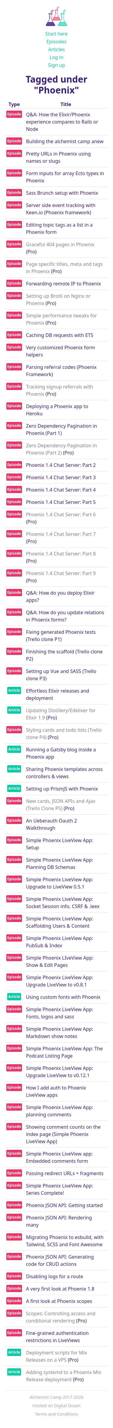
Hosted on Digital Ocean (57, 1405)
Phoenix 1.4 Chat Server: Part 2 (61, 465)
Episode (14, 114)
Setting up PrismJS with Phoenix (62, 788)
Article (14, 690)
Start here (56, 33)
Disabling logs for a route (54, 1276)
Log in (56, 57)
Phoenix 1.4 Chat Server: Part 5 (61, 502)
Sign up (56, 65)
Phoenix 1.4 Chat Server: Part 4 (61, 489)
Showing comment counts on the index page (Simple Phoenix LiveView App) (63, 1134)
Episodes (56, 41)
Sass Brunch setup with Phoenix (62, 193)
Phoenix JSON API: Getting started (64, 1205)
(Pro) (31, 251)
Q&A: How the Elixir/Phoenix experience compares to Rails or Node (62, 121)
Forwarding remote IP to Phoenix (63, 283)
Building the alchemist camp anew (64, 141)
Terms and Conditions (56, 1414)
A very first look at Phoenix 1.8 (60, 1288)
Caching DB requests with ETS (59, 335)
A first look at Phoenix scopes (59, 1301)
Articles (56, 49)
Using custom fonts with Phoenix (63, 997)
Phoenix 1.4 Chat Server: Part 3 (61, 477)
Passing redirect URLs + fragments (64, 1173)
